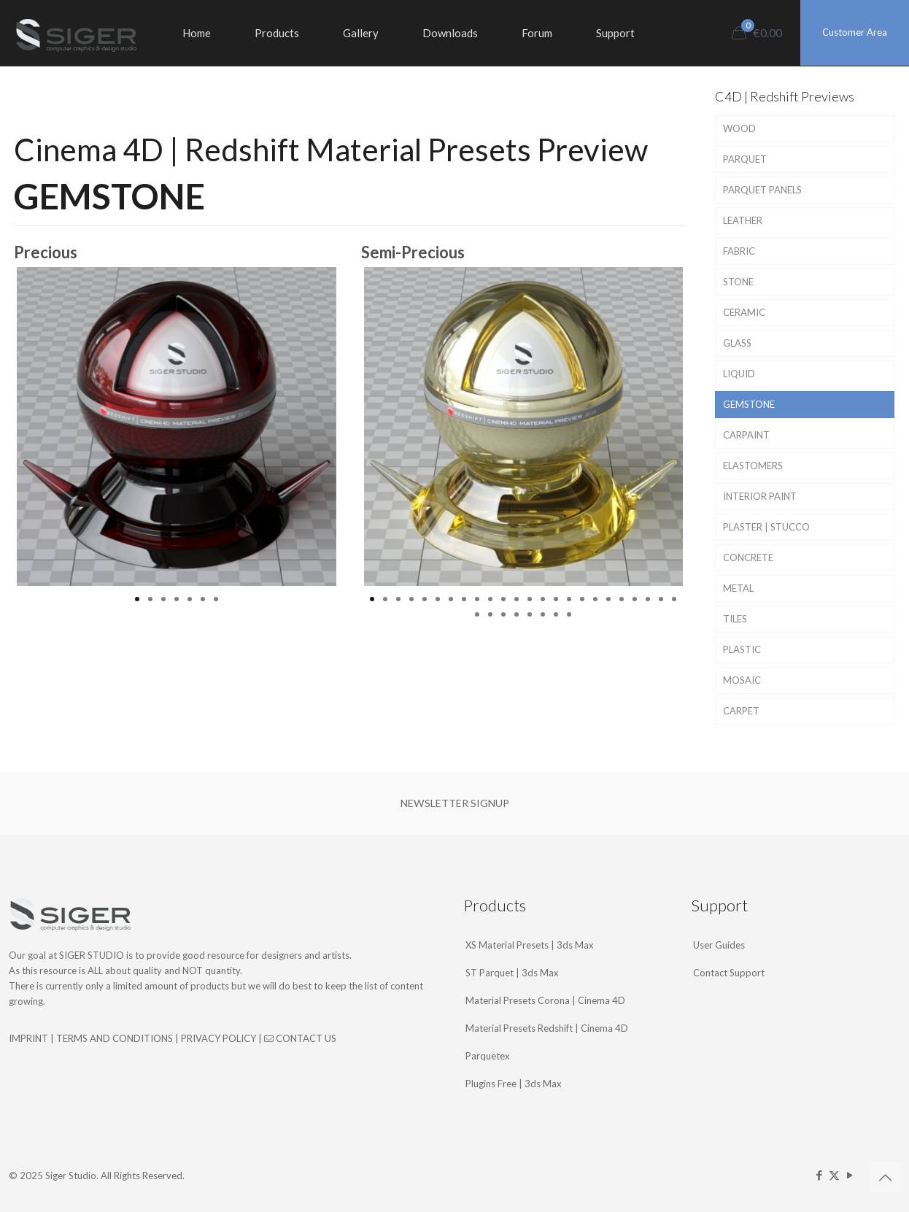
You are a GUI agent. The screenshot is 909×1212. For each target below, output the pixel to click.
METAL (738, 588)
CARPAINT (746, 435)
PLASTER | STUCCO (766, 527)
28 (516, 614)
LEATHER (742, 220)
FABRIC (739, 251)
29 (529, 614)
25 (477, 614)
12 (516, 599)
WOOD (739, 128)
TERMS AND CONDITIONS (114, 1038)
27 (503, 614)
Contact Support (729, 973)
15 (556, 599)
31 (556, 614)
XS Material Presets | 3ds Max (529, 945)
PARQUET (745, 159)
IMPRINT (28, 1038)
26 (490, 614)
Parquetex (487, 1056)
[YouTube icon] (849, 1174)
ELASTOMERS (753, 465)
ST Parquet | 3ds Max (512, 973)
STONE (738, 281)
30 (543, 614)
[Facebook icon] (818, 1174)
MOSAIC (742, 680)
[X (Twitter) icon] (834, 1174)
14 (543, 599)
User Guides (719, 945)
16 (569, 599)
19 (608, 599)
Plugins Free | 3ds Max (513, 1083)
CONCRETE (748, 557)
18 (595, 599)
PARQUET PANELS (762, 190)
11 (503, 599)
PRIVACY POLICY (218, 1038)
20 (621, 599)
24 (674, 599)
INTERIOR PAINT (760, 496)
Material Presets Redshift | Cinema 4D (546, 1028)
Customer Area (854, 32)
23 (661, 599)
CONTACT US (300, 1038)
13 (529, 599)
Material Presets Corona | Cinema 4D (545, 1000)
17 (582, 599)
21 (635, 599)
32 (569, 614)
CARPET (741, 711)
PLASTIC (742, 649)
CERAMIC (744, 312)
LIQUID (739, 373)
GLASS (737, 343)
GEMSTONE (749, 404)
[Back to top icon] (885, 1177)
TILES (735, 619)
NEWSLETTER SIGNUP (455, 803)
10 (490, 599)
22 (648, 599)
